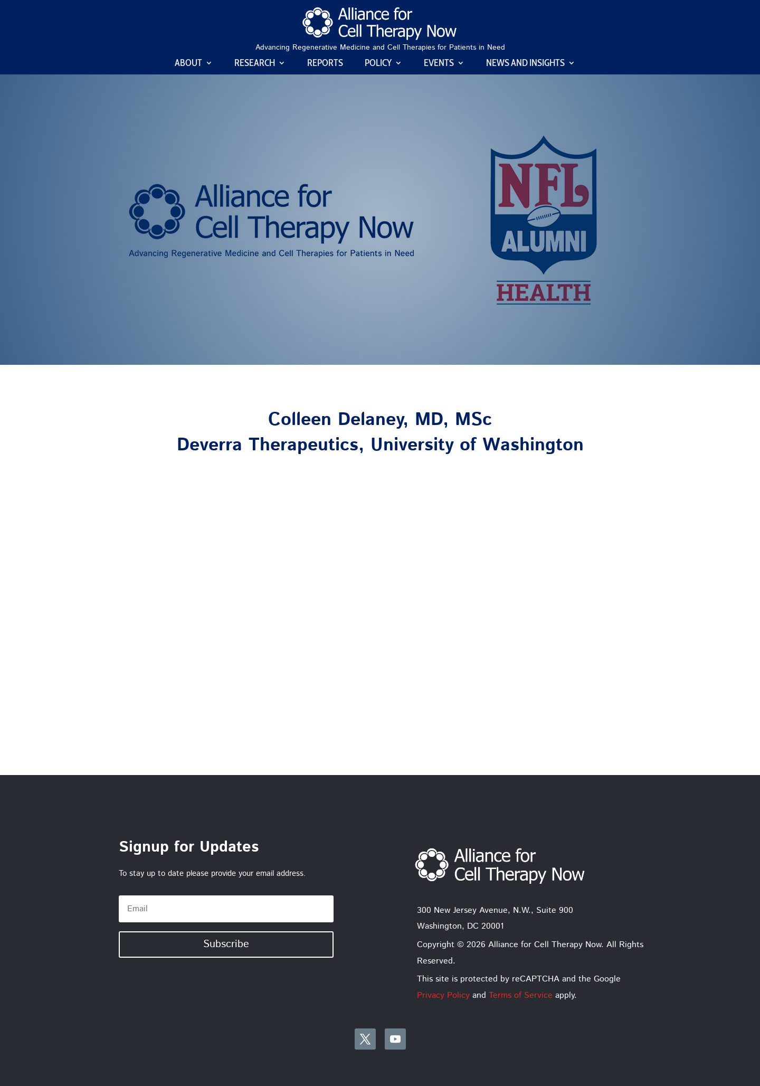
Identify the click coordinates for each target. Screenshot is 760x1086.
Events (439, 64)
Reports (325, 64)
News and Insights (525, 64)
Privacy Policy (443, 995)
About (188, 64)
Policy (378, 64)
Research (254, 64)
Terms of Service (521, 995)
